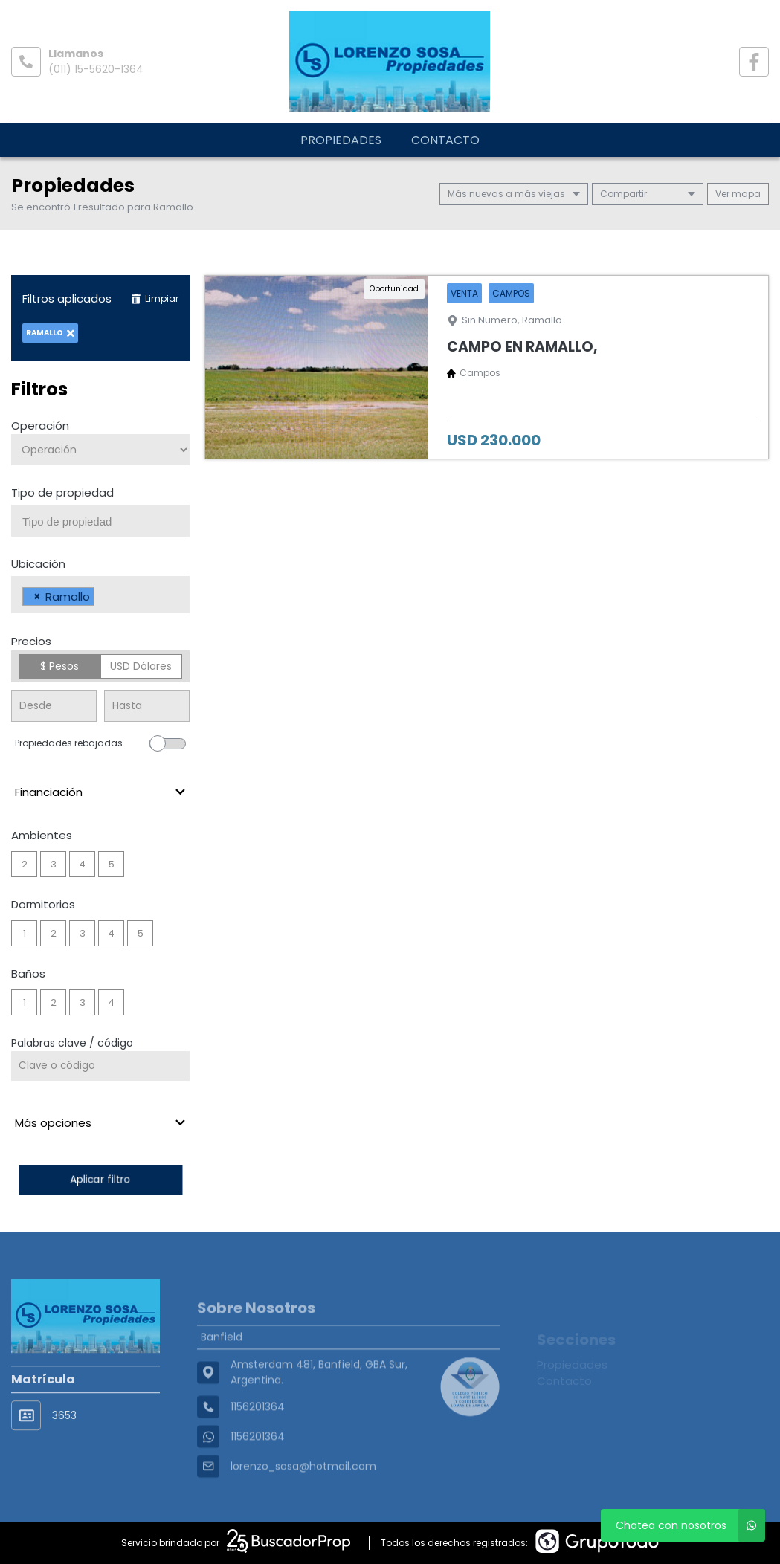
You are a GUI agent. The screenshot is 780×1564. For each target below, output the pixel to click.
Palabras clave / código (72, 1042)
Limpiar (154, 298)
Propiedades (340, 140)
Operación (40, 425)
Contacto (445, 140)
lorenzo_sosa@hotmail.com (303, 1505)
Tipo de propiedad (62, 492)
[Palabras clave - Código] (100, 1066)
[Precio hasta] (147, 706)
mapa (738, 193)
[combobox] (100, 521)
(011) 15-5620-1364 (96, 69)
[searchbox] (106, 522)
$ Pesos (59, 666)
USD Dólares (141, 666)
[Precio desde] (54, 706)
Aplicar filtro (100, 1179)
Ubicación (38, 564)
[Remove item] (37, 596)
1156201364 (258, 1475)
